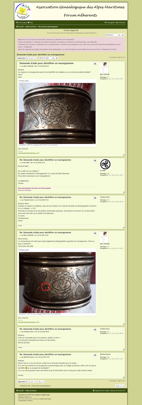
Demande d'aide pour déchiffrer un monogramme (40, 54)
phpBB (28, 395)
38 (108, 173)
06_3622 (103, 170)
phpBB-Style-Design (45, 399)
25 (108, 200)
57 (108, 77)
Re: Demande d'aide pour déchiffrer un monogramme (45, 160)
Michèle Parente (105, 354)
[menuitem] (30, 22)
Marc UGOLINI (104, 74)
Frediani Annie (105, 197)
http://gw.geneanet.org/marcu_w (27, 153)
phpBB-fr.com (28, 397)
